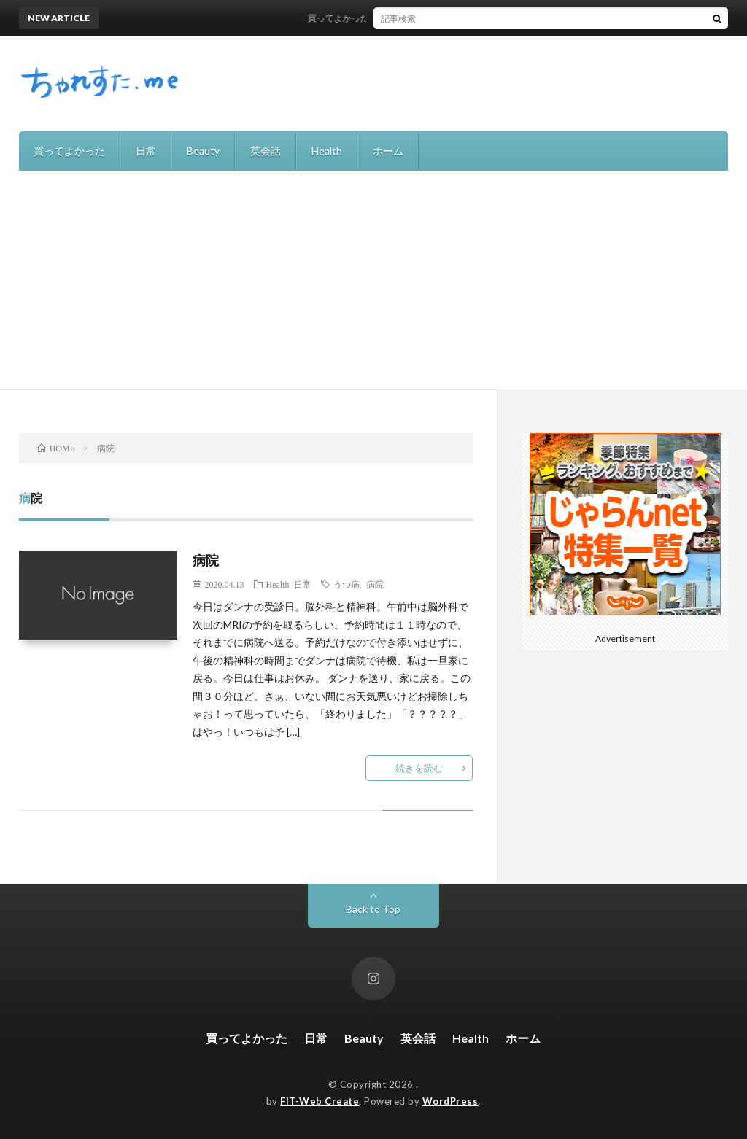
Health (326, 150)
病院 (206, 560)
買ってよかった (69, 150)
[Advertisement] (373, 280)
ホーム (388, 150)
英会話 (265, 150)
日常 (146, 150)
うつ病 (346, 584)
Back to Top (373, 909)
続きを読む (419, 768)
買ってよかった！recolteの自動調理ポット (396, 17)
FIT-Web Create (319, 1101)
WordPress (450, 1101)
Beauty (203, 150)
